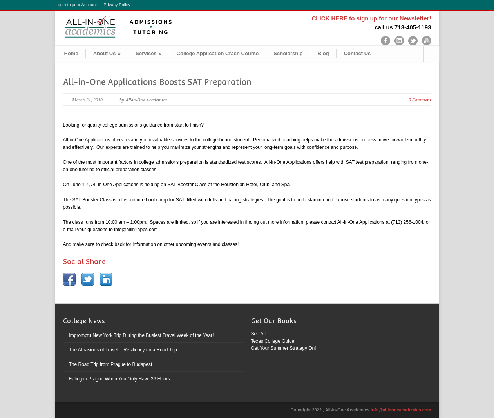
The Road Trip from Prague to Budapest (110, 364)
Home (71, 53)
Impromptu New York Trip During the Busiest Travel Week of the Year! (141, 335)
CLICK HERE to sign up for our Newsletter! (371, 18)
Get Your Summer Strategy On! (283, 348)
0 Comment (420, 100)
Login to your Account (76, 5)
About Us (107, 53)
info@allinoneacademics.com (401, 409)
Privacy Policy (116, 5)
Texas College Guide (273, 341)
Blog (323, 53)
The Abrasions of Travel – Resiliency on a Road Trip (123, 350)
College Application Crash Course (218, 53)
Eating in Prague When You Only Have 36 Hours (119, 379)
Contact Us (357, 53)
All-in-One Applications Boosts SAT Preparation (157, 82)
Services (148, 53)
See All (258, 334)
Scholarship (287, 53)
